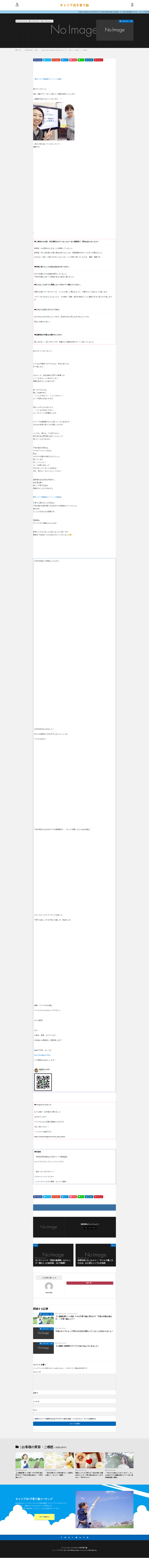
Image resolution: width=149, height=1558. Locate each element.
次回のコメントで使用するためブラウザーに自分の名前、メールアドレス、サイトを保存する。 (66, 1418)
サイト (35, 1410)
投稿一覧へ (89, 1283)
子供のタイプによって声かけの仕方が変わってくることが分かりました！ (84, 1332)
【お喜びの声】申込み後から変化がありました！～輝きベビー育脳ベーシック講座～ (64, 50)
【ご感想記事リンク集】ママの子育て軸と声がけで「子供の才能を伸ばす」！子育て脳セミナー (85, 1317)
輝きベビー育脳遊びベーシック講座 (48, 79)
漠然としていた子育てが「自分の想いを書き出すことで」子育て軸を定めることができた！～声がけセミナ (89, 1475)
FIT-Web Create (73, 1550)
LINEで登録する (44, 1517)
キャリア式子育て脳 (81, 1548)
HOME (19, 50)
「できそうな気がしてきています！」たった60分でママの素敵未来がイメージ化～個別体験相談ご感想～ (119, 1475)
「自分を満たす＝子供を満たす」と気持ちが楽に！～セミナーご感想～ (59, 1474)
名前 (35, 1393)
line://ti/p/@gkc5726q (42, 1055)
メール (36, 1401)
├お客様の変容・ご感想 (37, 21)
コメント (37, 1372)
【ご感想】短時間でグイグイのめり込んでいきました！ (78, 1346)
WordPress (93, 1550)
